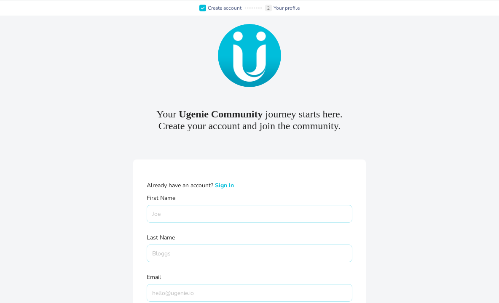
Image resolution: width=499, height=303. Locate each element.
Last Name (161, 238)
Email (154, 277)
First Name (161, 198)
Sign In (224, 185)
